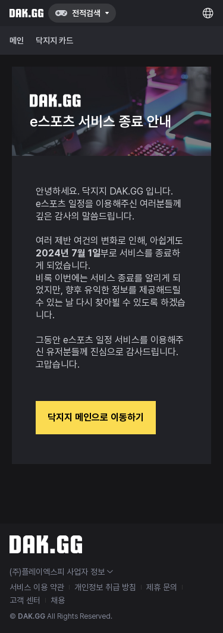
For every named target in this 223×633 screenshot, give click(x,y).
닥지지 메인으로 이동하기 (96, 417)
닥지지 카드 (54, 40)
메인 (17, 40)
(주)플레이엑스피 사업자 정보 (61, 572)
